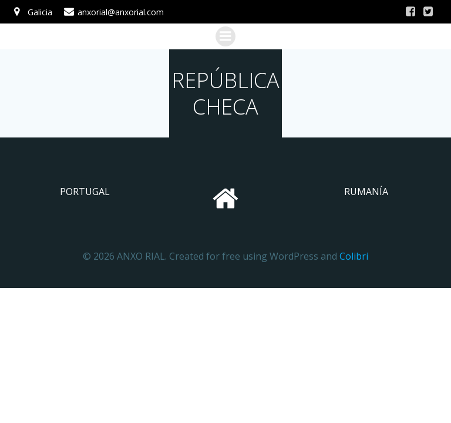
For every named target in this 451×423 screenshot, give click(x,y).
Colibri (353, 256)
